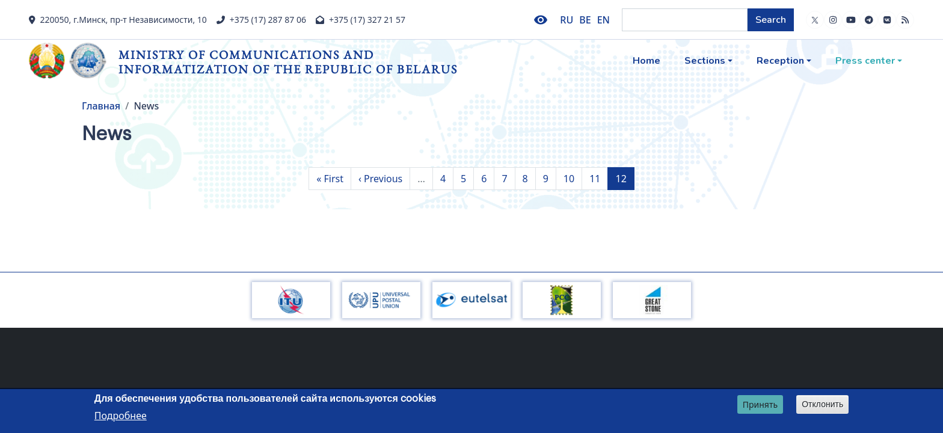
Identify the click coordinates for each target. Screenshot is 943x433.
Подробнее (120, 417)
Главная (101, 105)
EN (603, 19)
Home (646, 60)
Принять (760, 406)
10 (572, 178)
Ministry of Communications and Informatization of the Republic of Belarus (288, 61)
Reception (780, 60)
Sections (704, 60)
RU (566, 19)
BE (585, 19)
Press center (865, 60)
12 (624, 178)
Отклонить (822, 406)
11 (598, 178)
